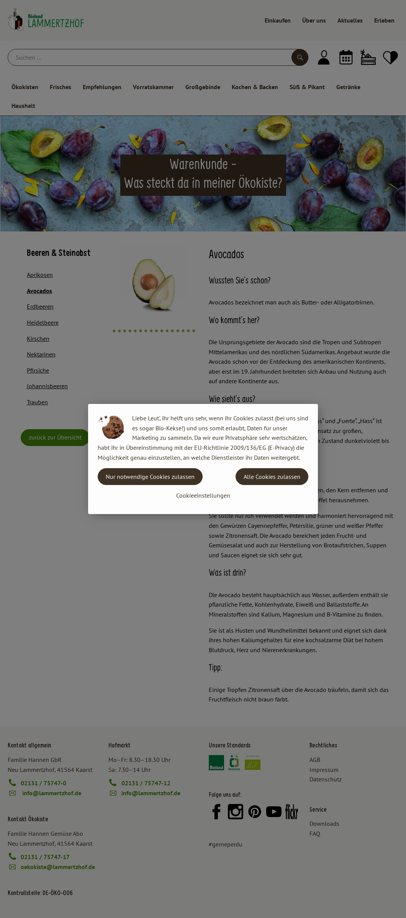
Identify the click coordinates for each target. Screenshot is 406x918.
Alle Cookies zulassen (272, 476)
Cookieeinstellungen (203, 495)
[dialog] (203, 459)
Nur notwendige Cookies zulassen (150, 476)
